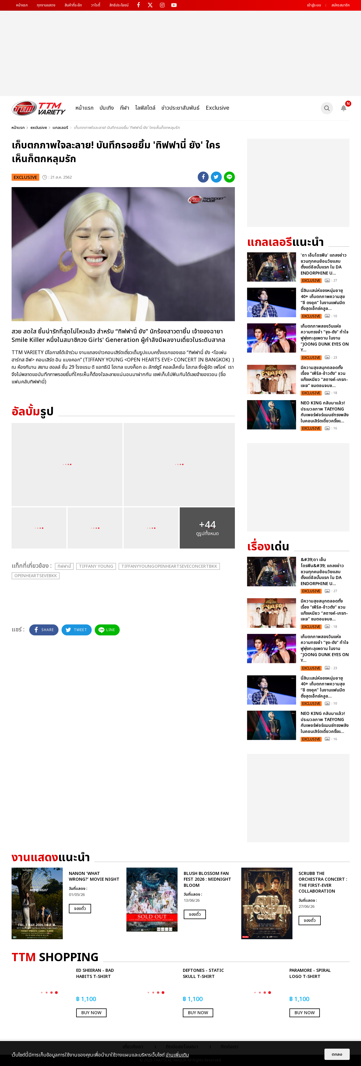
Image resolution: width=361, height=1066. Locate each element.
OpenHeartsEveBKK (35, 576)
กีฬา (124, 108)
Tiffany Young (96, 566)
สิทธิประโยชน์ (119, 5)
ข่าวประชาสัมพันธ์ (180, 108)
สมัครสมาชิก (340, 5)
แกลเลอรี (60, 127)
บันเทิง (107, 108)
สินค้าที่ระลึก (73, 5)
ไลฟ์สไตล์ (145, 108)
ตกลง (337, 1054)
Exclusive (217, 108)
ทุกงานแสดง (46, 5)
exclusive (38, 127)
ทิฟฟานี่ (64, 566)
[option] (66, 904)
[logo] (39, 108)
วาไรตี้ (95, 5)
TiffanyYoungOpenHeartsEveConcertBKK (169, 566)
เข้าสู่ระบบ (314, 5)
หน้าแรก (22, 5)
